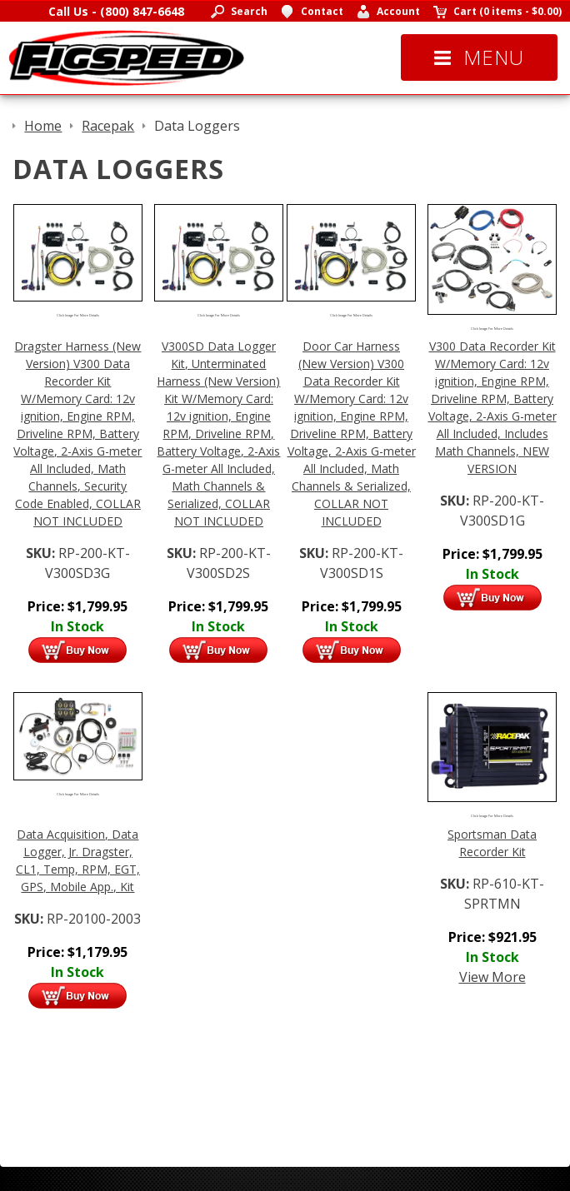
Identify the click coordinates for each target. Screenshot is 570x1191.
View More (492, 977)
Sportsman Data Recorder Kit (492, 843)
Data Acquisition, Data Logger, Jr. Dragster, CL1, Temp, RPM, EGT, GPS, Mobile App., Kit (78, 860)
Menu (479, 57)
